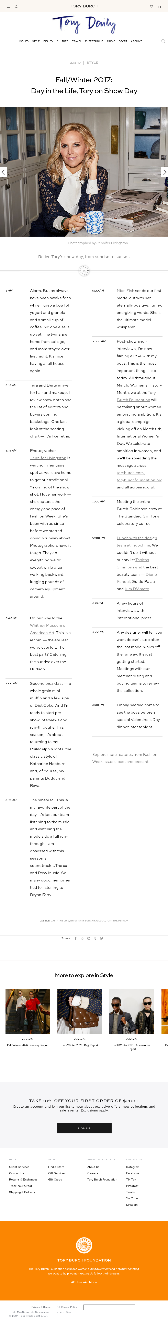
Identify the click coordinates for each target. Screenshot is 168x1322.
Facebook (132, 1173)
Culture (62, 41)
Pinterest (132, 1185)
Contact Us (16, 1173)
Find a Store (56, 1167)
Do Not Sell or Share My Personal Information (109, 1307)
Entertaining (94, 41)
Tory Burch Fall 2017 (91, 921)
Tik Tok (131, 1179)
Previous (5, 172)
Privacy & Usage (41, 1307)
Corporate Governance (35, 1312)
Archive (136, 41)
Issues (24, 41)
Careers (92, 1173)
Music (111, 41)
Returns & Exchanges (23, 1179)
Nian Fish (125, 291)
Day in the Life (60, 921)
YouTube (132, 1198)
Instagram (132, 1167)
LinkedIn (131, 1204)
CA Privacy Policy (67, 1307)
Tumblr (130, 1192)
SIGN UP (84, 1128)
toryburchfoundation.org (140, 480)
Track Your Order (20, 1185)
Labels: (45, 921)
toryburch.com (130, 473)
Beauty (48, 41)
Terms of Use (63, 1312)
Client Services (19, 1167)
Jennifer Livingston (48, 458)
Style (36, 41)
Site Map (17, 1312)
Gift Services (57, 1173)
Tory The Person (117, 921)
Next (163, 172)
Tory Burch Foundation (102, 1179)
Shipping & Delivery (22, 1192)
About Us (93, 1167)
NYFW (73, 921)
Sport (123, 41)
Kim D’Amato (137, 589)
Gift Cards (55, 1179)
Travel (76, 41)
